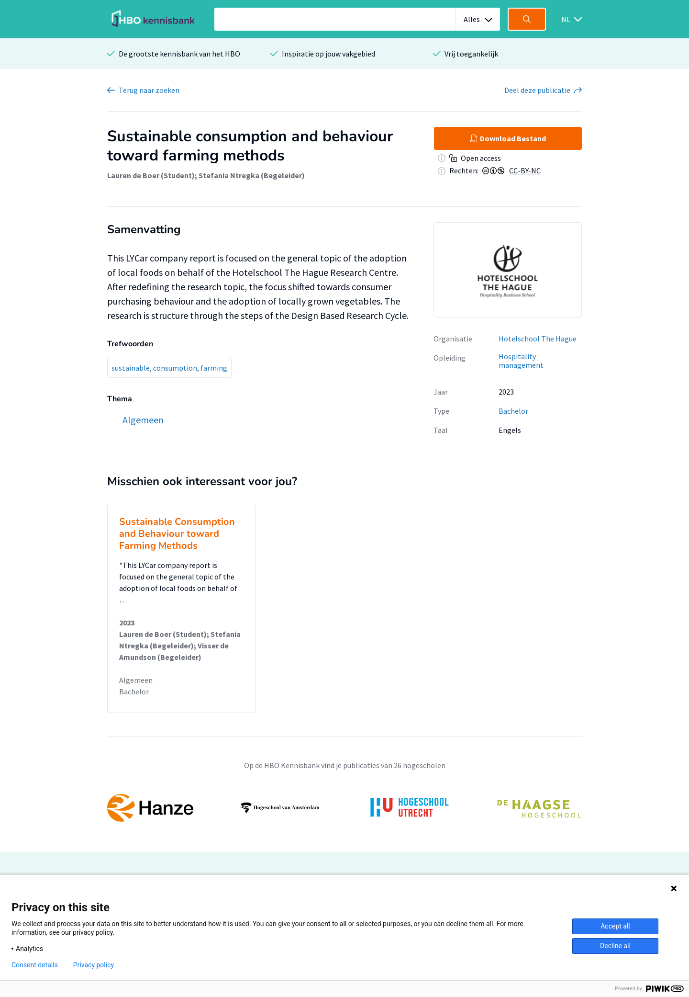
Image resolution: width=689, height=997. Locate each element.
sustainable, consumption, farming (169, 368)
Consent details (34, 965)
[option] (507, 269)
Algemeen (136, 680)
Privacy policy (93, 965)
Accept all (615, 926)
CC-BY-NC (525, 170)
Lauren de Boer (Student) (151, 175)
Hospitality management (521, 361)
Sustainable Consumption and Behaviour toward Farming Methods (177, 533)
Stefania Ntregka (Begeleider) (252, 175)
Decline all (615, 946)
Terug (149, 90)
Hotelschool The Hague (538, 338)
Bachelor (513, 411)
